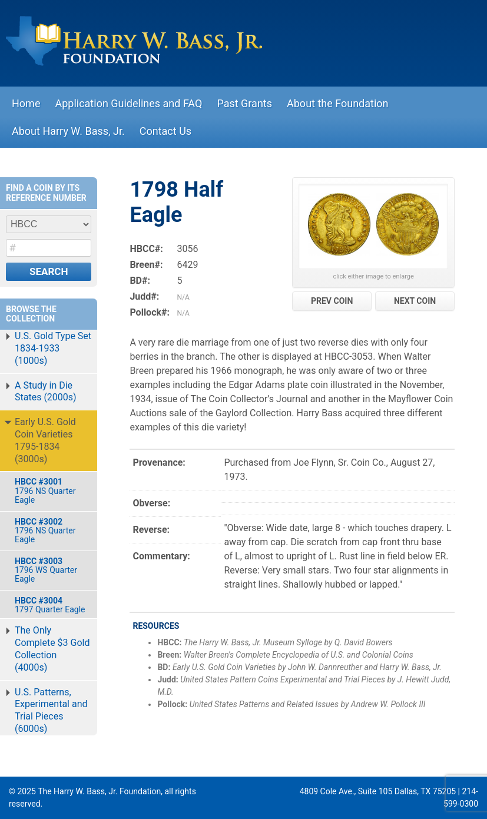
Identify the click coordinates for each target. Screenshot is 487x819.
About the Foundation (338, 103)
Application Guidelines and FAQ (128, 103)
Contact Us (165, 131)
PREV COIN (332, 301)
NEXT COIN (415, 301)
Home (26, 103)
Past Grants (244, 103)
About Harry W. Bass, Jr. (68, 131)
